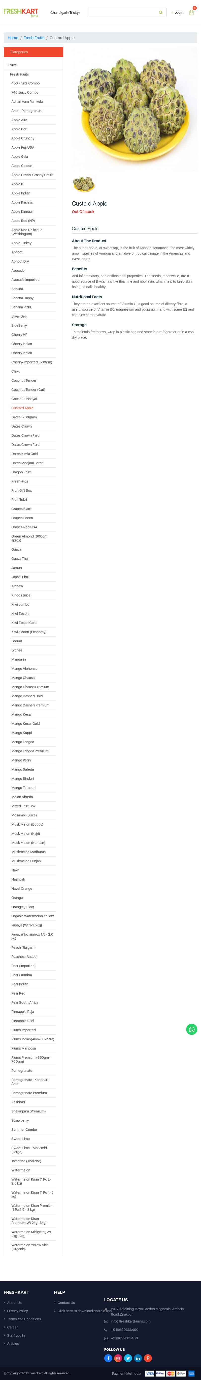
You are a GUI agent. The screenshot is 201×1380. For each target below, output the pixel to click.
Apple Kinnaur (22, 212)
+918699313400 (124, 1338)
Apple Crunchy (22, 138)
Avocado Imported (25, 280)
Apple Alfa (19, 120)
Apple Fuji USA (22, 147)
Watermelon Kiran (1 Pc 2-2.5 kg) (31, 1181)
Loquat (16, 641)
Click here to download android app (85, 1311)
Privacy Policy (17, 1311)
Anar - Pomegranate (26, 111)
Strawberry (20, 1120)
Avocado (18, 270)
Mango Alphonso (24, 669)
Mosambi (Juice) (24, 815)
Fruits (12, 65)
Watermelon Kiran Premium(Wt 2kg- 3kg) (29, 1221)
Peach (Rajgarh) (23, 947)
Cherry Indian (21, 344)
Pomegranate (21, 1071)
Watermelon (20, 1170)
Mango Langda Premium (30, 751)
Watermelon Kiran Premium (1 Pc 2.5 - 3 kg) (32, 1208)
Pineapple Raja (22, 1012)
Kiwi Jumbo (20, 604)
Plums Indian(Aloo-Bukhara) (32, 1039)
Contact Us (66, 1303)
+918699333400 (124, 1330)
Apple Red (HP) (23, 221)
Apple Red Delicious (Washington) (26, 232)
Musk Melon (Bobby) (27, 824)
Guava (16, 549)
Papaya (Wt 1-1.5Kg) (26, 925)
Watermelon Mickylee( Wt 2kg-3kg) (31, 1234)
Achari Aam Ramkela (27, 102)
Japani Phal (20, 577)
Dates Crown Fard (25, 435)
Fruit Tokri (19, 500)
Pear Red (18, 993)
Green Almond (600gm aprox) (29, 538)
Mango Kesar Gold (25, 724)
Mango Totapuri (23, 788)
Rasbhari (18, 1102)
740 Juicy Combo (24, 92)
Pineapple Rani (22, 1021)
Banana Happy (22, 298)
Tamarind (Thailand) (26, 1161)
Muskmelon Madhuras (28, 852)
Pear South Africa (24, 1002)
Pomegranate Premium (29, 1093)
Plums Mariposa (23, 1048)
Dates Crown (21, 426)
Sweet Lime (20, 1139)
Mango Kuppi (21, 733)
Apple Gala (19, 157)
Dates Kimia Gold (24, 454)
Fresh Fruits (34, 37)
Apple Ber (19, 129)
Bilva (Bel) (19, 316)
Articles (13, 1344)
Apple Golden (21, 166)
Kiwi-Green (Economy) (29, 632)
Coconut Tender (23, 380)
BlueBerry (19, 325)
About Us (14, 1303)
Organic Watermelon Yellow (32, 916)
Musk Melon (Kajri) (25, 834)
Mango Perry (21, 760)
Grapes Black (21, 509)
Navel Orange (21, 889)
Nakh (15, 870)
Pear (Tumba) (21, 975)
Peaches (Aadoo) (24, 957)
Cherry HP (19, 335)
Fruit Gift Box (21, 490)
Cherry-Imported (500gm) (31, 362)
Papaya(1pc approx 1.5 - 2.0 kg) (32, 936)
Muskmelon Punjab (26, 861)
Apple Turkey (21, 243)
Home (13, 37)
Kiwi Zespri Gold (23, 623)
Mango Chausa (22, 678)
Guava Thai (19, 559)
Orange (17, 898)
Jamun (16, 568)
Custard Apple (22, 408)
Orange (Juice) (22, 907)
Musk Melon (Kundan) (28, 843)
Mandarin (18, 659)
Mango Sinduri (22, 779)
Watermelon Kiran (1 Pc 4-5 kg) (32, 1194)
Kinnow (17, 586)
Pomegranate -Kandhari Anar (29, 1082)
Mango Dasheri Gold (27, 696)
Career (12, 1327)
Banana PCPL (21, 307)
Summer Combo (24, 1130)
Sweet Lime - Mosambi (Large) (29, 1150)
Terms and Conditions (24, 1319)
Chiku (15, 371)
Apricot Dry (20, 261)
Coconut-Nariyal (24, 399)
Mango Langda (22, 742)
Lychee (16, 650)
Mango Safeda (22, 769)
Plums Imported (23, 1030)
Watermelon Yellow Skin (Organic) (30, 1247)
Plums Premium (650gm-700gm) (30, 1059)
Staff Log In (16, 1335)
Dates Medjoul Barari (27, 463)
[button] (81, 109)
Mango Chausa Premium (30, 687)
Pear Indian (19, 984)
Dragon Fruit (21, 472)
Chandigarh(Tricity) (63, 13)
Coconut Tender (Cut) (28, 390)
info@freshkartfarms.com (131, 1321)
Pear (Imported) (23, 966)
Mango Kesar (21, 714)
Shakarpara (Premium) (28, 1111)
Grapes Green (22, 518)
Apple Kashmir (22, 202)
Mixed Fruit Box (23, 806)
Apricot (17, 252)
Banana (17, 289)
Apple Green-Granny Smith (32, 175)
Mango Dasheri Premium (30, 705)
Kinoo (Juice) (21, 595)
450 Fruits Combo (25, 83)
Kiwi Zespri (20, 614)
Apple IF (17, 184)
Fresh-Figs (19, 481)
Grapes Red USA (24, 527)
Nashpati (18, 879)
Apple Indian (20, 193)
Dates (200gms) (24, 417)
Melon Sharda (22, 797)
